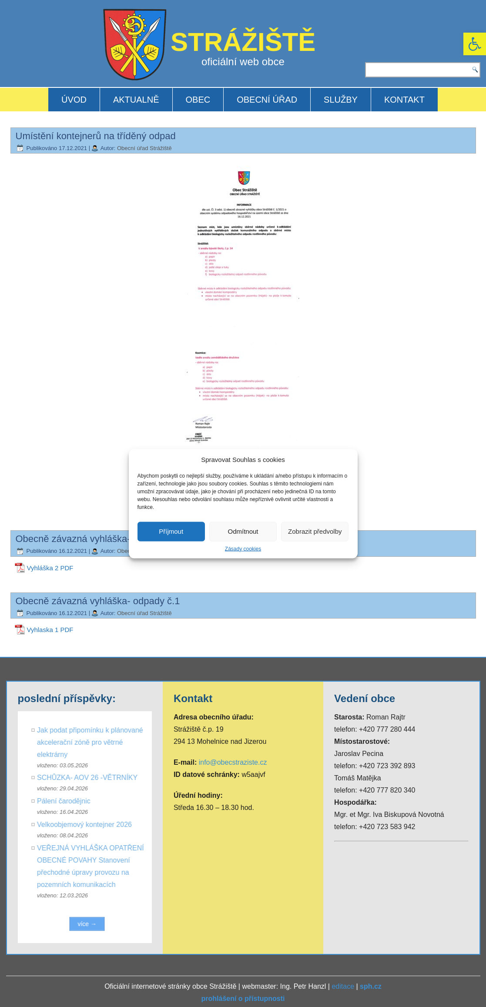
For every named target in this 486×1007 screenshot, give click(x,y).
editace (343, 986)
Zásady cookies (243, 548)
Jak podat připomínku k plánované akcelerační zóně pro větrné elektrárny (93, 742)
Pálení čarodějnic (66, 801)
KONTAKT (404, 99)
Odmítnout (243, 531)
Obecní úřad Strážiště (144, 148)
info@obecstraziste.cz (233, 762)
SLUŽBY (341, 99)
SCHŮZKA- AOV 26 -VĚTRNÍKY (90, 777)
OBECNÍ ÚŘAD (267, 99)
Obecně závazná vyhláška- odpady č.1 (98, 601)
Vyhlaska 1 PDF (50, 629)
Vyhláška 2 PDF (50, 568)
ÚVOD (74, 99)
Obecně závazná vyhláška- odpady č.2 (98, 538)
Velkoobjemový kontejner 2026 (87, 824)
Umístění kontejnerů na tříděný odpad (96, 135)
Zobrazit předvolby (315, 531)
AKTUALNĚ (136, 99)
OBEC (198, 99)
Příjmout (171, 531)
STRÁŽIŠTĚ (243, 42)
